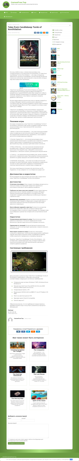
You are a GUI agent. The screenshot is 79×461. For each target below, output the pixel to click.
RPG (6, 12)
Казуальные (43, 12)
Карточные (54, 12)
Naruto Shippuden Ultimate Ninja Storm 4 (63, 89)
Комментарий (12, 423)
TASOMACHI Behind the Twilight (17, 350)
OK (71, 459)
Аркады (14, 12)
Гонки (34, 12)
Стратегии (56, 34)
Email (24, 418)
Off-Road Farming (62, 82)
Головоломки (24, 12)
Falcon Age (60, 68)
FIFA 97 (59, 75)
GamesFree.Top (18, 2)
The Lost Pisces (39, 374)
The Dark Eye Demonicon (17, 374)
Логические (64, 12)
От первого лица (58, 42)
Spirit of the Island (39, 400)
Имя (9, 418)
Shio (58, 55)
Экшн (55, 37)
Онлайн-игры (57, 30)
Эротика (56, 39)
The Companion (39, 350)
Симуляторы (57, 32)
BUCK (58, 102)
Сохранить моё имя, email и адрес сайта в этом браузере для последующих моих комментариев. (25, 440)
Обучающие (8, 16)
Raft (58, 48)
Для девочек (57, 44)
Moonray (59, 109)
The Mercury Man (17, 398)
